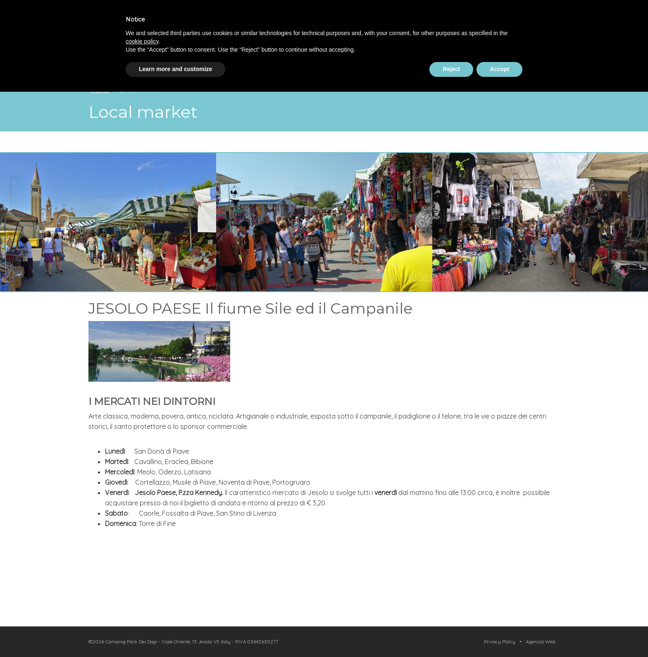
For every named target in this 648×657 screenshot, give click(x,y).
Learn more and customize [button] (175, 69)
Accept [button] (499, 69)
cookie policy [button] (142, 41)
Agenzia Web (540, 641)
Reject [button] (451, 69)
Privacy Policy (499, 641)
